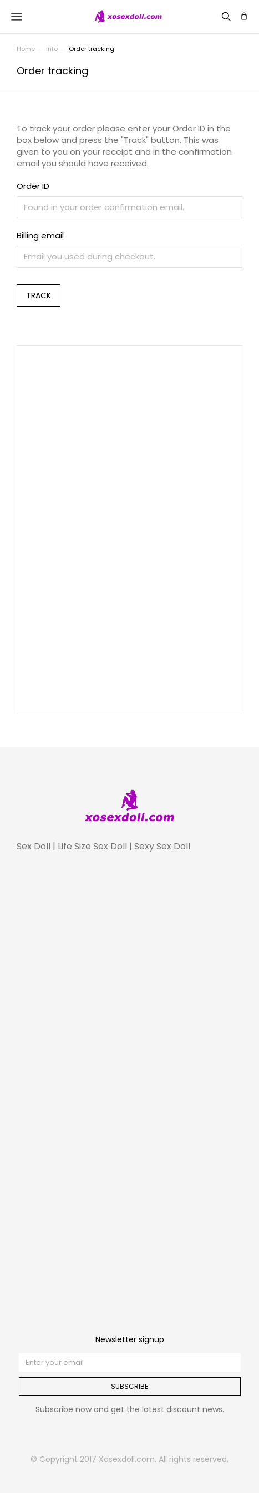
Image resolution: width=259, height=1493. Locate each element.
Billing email (40, 235)
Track (38, 295)
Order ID (33, 186)
